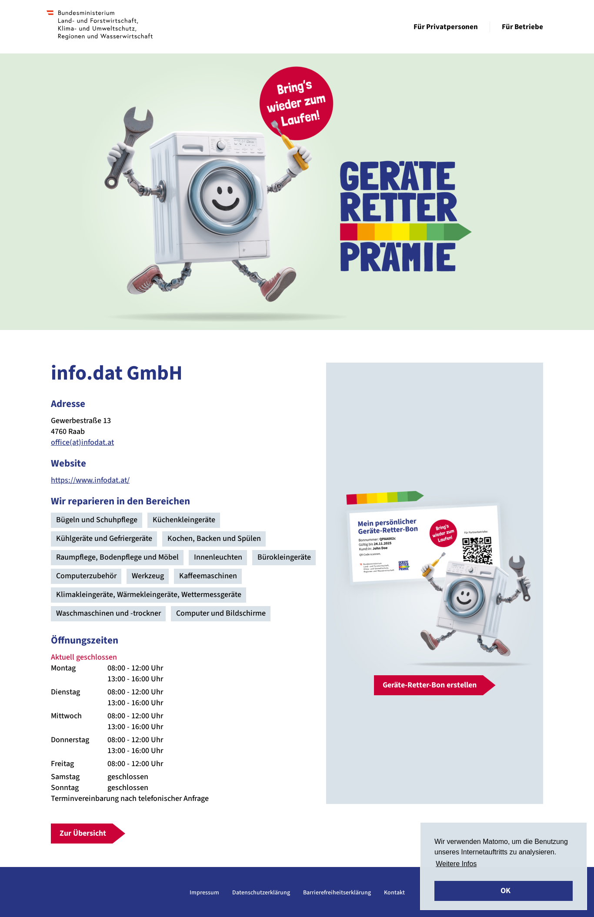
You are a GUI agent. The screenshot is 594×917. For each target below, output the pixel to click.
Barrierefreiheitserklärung (337, 892)
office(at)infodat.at (82, 442)
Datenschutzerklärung (261, 892)
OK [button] (506, 890)
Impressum (204, 892)
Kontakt (394, 892)
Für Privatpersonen (446, 27)
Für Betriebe (522, 27)
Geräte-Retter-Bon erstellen (430, 685)
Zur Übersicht (83, 833)
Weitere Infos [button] (456, 863)
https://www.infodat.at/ (90, 480)
